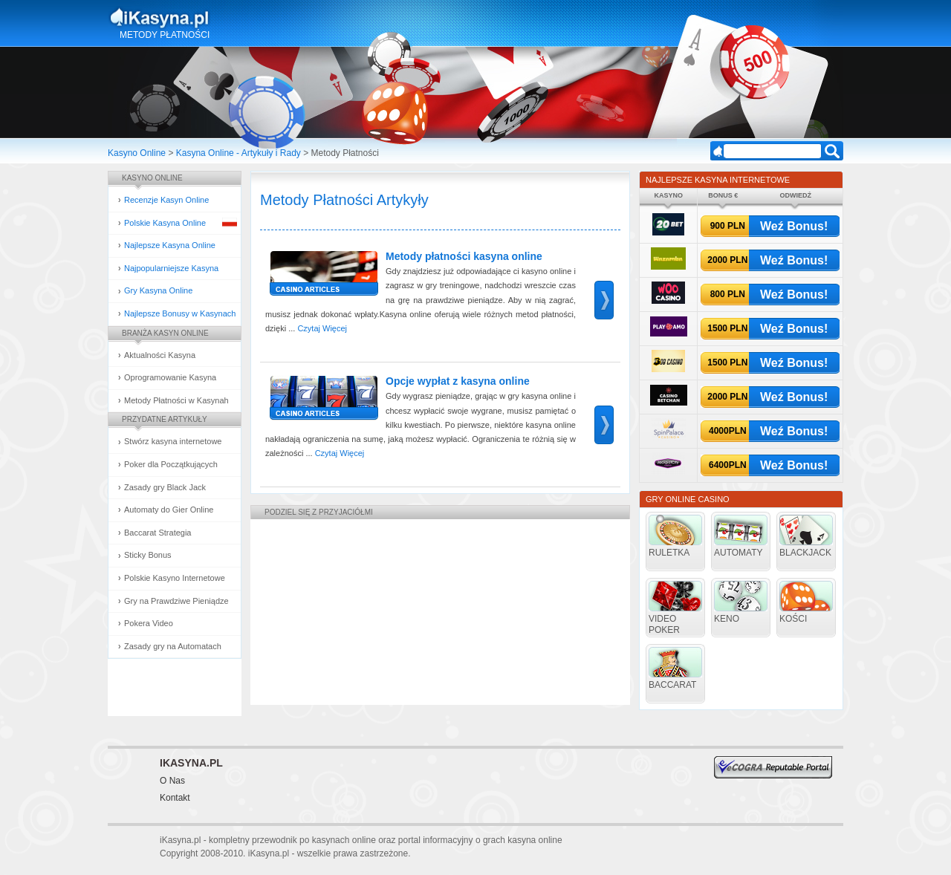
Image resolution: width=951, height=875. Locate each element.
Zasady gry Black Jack (165, 487)
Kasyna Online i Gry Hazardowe (218, 18)
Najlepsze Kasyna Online (169, 245)
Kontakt (175, 798)
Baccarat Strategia (158, 532)
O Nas (172, 780)
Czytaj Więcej (322, 328)
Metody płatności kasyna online (464, 256)
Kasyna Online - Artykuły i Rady (238, 153)
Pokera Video (148, 623)
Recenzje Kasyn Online (166, 199)
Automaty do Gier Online (168, 509)
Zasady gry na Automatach (172, 646)
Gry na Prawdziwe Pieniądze (176, 600)
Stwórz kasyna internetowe (172, 441)
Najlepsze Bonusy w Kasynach (180, 313)
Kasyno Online (137, 153)
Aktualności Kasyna (159, 355)
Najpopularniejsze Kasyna (171, 268)
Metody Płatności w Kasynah (176, 400)
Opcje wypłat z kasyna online (458, 381)
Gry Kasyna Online (158, 290)
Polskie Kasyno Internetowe (174, 577)
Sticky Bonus (148, 554)
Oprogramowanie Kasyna (170, 377)
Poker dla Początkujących (171, 464)
